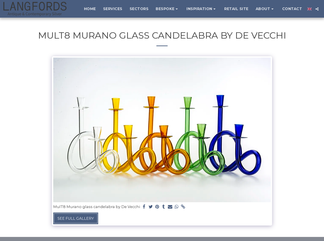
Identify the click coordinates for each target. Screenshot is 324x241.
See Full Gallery (76, 218)
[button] (167, 9)
